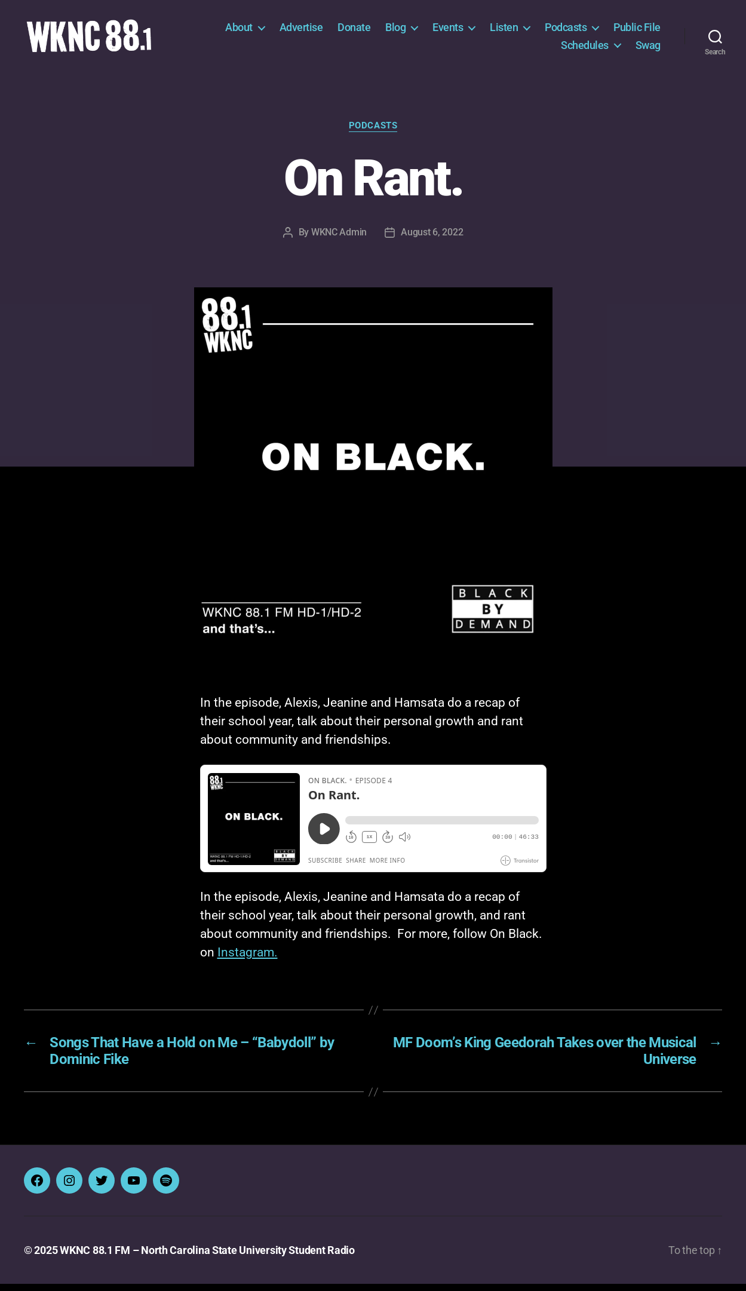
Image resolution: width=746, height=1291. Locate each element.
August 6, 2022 (432, 238)
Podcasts (566, 30)
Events (447, 30)
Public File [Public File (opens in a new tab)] (637, 30)
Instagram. (247, 959)
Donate (353, 30)
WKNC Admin (339, 238)
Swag (648, 48)
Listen (504, 30)
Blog (395, 30)
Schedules (585, 48)
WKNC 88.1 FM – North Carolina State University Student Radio (207, 1257)
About (239, 30)
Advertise (301, 30)
